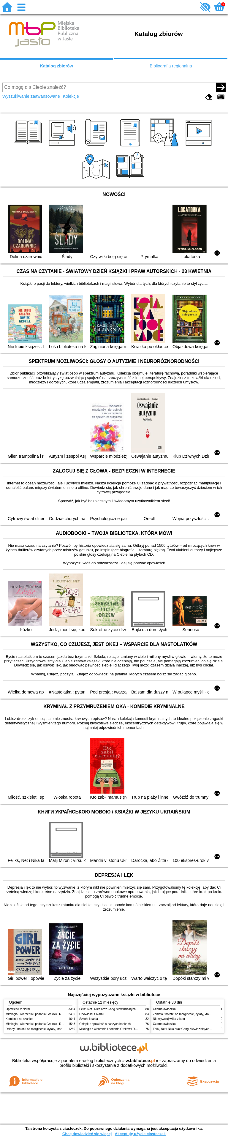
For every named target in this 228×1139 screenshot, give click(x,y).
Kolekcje (71, 96)
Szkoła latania (88, 1018)
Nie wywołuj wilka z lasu (169, 1018)
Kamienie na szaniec (19, 1018)
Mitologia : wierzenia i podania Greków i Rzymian (38, 1014)
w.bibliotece (140, 1060)
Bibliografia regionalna (171, 66)
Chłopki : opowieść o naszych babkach (105, 1024)
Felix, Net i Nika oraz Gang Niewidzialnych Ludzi (111, 1009)
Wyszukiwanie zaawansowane (31, 96)
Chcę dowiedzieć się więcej (87, 1134)
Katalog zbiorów (56, 66)
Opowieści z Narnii (18, 1009)
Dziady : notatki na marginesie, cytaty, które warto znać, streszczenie (51, 1029)
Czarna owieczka (164, 1009)
